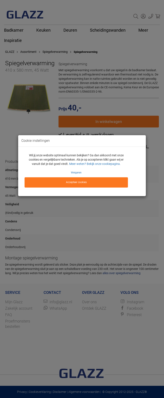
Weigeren (76, 172)
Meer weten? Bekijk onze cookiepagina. (95, 164)
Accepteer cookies (76, 182)
